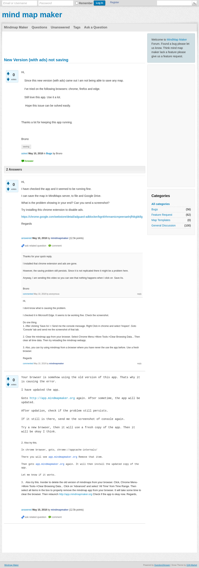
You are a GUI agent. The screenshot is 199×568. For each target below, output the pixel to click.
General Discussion (163, 225)
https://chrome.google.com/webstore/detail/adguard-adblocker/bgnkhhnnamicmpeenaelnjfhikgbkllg (81, 216)
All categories (160, 204)
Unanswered (60, 27)
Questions (39, 27)
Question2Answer (162, 564)
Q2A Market (191, 564)
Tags (76, 27)
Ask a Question (95, 27)
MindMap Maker (177, 39)
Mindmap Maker (16, 27)
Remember (86, 3)
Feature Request (161, 214)
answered (26, 238)
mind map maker (32, 15)
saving (26, 146)
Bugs (154, 209)
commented (28, 294)
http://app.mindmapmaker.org (52, 398)
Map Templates (160, 220)
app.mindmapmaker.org (63, 457)
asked (24, 153)
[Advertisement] (171, 125)
